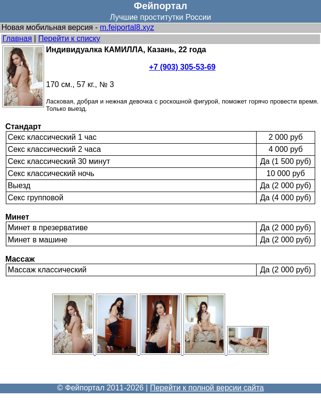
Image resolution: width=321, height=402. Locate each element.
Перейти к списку (69, 38)
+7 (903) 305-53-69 (182, 67)
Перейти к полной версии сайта (207, 388)
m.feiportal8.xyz (127, 27)
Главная (17, 38)
